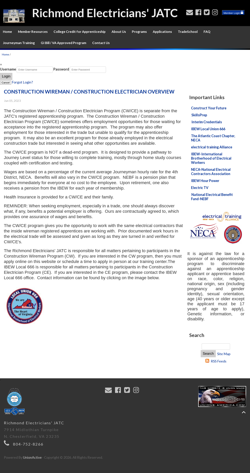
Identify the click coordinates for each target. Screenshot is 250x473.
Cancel (6, 82)
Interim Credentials (206, 122)
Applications (162, 32)
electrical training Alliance (211, 147)
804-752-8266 (28, 444)
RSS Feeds (218, 361)
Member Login (233, 12)
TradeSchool (188, 32)
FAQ (207, 32)
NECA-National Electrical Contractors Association (211, 171)
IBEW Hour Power (205, 181)
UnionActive (32, 457)
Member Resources (33, 32)
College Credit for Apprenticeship (80, 32)
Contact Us (101, 43)
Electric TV (199, 187)
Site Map (223, 354)
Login (6, 76)
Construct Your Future (208, 108)
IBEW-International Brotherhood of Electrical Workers (211, 158)
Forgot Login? (22, 82)
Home (7, 32)
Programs (139, 32)
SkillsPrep (199, 115)
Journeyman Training (19, 43)
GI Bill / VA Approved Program (63, 43)
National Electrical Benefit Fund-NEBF (212, 196)
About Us (119, 32)
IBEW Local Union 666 (208, 129)
